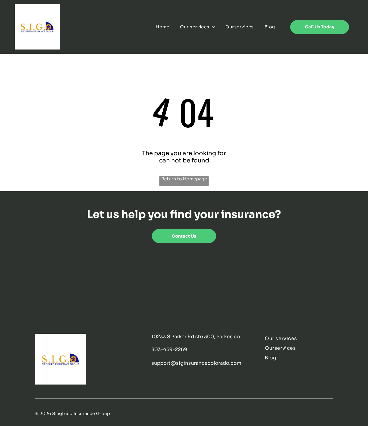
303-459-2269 (169, 349)
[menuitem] (162, 27)
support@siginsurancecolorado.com (196, 363)
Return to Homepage (184, 179)
